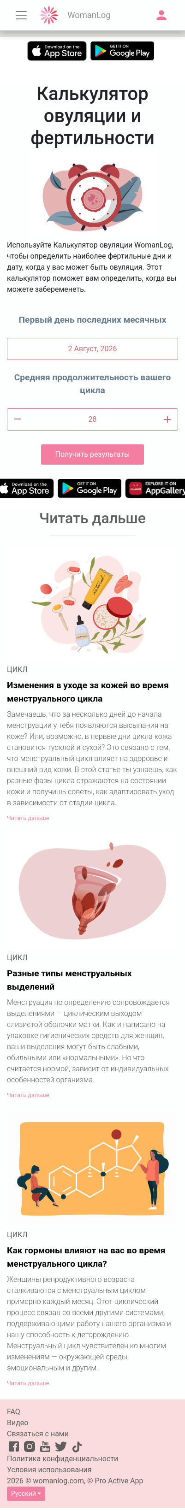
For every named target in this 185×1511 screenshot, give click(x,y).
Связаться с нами (38, 1433)
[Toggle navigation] (21, 15)
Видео (17, 1422)
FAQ (13, 1411)
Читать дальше (28, 818)
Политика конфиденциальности (62, 1458)
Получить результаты (92, 454)
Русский (23, 1493)
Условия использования (49, 1469)
